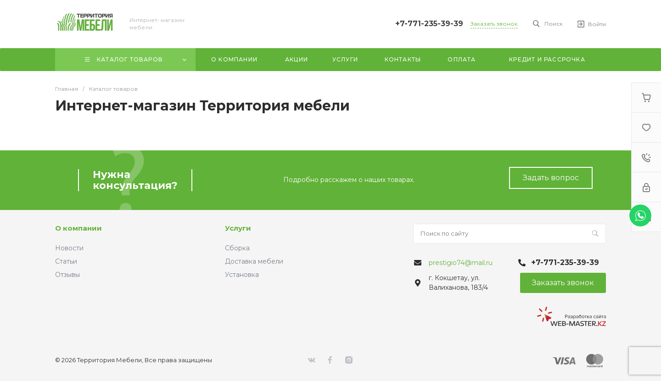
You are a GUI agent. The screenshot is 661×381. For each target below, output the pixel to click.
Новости (69, 248)
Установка (242, 275)
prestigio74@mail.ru (461, 263)
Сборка (237, 248)
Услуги (238, 228)
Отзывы (67, 275)
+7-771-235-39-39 (429, 23)
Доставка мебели (254, 261)
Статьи (66, 261)
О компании (78, 228)
